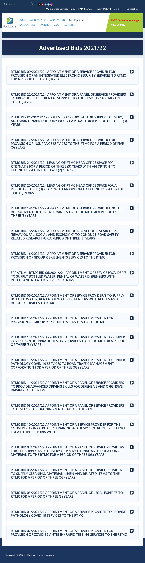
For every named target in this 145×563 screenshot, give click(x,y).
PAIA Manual (85, 9)
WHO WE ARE (37, 20)
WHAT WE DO (57, 20)
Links (117, 9)
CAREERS (69, 25)
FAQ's (56, 25)
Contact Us (133, 9)
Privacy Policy (102, 9)
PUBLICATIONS (27, 25)
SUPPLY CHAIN (78, 20)
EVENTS (44, 25)
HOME (22, 20)
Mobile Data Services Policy (60, 9)
